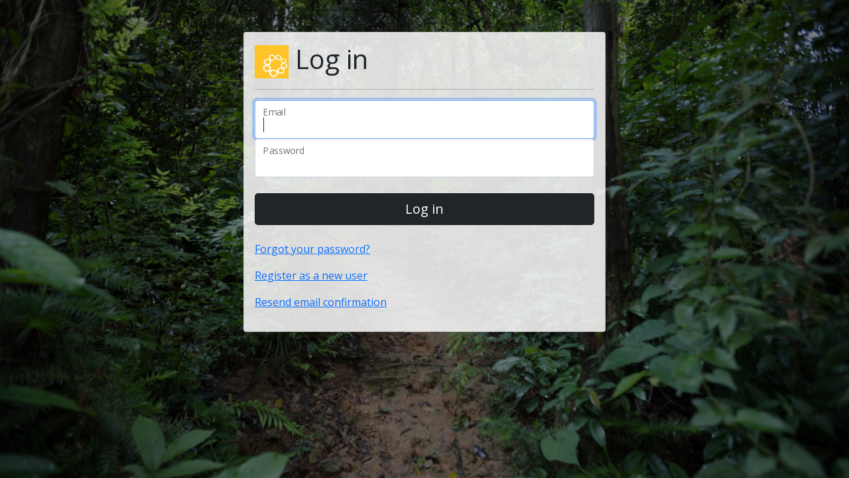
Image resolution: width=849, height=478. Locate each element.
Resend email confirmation (321, 302)
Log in (424, 209)
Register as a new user (311, 275)
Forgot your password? (312, 249)
